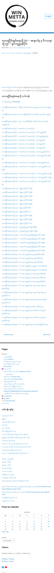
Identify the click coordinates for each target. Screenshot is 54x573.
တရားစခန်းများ (9, 355)
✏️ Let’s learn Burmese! (8, 382)
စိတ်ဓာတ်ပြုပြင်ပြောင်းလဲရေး (9, 412)
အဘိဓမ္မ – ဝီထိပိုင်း (6, 443)
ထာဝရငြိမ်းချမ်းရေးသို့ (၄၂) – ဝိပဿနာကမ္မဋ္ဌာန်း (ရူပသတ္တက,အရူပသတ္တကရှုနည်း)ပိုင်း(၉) (24, 267)
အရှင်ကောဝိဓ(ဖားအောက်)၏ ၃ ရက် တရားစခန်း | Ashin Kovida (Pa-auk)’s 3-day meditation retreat (26, 474)
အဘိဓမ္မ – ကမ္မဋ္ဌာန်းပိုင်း (8, 440)
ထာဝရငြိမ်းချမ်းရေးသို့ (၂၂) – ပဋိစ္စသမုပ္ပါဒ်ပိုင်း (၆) (16, 189)
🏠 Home (4, 335)
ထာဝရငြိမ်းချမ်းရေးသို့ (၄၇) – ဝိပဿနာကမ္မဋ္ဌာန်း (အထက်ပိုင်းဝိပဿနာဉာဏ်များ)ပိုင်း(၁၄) (24, 300)
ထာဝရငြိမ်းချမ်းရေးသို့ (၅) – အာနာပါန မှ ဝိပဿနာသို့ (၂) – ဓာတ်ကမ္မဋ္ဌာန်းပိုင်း (24, 113)
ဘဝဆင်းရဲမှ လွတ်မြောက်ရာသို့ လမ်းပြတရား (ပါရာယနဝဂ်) (16, 428)
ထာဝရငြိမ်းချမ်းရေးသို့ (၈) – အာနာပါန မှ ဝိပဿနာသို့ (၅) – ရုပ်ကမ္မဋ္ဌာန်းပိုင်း (24, 125)
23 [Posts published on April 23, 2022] (41, 507)
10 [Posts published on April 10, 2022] (48, 502)
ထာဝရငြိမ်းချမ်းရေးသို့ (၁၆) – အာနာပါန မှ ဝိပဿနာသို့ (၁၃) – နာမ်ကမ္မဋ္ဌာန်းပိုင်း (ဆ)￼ (26, 163)
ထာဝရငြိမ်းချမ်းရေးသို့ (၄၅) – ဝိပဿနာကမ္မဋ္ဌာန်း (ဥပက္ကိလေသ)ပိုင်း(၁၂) (22, 287)
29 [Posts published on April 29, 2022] (34, 510)
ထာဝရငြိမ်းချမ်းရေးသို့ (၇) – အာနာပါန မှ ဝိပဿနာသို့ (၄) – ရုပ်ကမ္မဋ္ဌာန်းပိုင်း (24, 121)
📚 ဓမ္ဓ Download (6, 377)
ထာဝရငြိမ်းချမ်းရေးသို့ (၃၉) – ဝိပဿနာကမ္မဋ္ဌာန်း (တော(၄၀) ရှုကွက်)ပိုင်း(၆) (24, 255)
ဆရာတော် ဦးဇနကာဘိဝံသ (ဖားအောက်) (14, 370)
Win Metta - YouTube (8, 542)
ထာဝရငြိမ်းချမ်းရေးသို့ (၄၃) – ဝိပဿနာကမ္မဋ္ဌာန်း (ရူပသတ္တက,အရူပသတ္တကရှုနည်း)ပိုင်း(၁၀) (24, 275)
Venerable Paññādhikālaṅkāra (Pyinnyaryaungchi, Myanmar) (21, 372)
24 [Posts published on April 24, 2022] (48, 507)
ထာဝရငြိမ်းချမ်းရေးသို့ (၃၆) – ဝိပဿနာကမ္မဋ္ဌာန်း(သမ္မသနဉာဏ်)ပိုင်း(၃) (22, 243)
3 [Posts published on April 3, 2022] (48, 500)
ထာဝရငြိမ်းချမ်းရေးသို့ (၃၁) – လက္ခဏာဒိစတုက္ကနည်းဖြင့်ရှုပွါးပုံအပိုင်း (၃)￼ (23, 224)
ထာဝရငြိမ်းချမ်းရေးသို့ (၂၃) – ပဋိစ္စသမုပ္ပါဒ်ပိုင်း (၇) (16, 192)
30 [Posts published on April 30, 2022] (41, 510)
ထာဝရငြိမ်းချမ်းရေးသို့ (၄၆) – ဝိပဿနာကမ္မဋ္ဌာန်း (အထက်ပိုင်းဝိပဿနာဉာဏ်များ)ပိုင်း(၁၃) (24, 292)
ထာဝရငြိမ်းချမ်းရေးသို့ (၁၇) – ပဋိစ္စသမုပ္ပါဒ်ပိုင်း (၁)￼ (17, 169)
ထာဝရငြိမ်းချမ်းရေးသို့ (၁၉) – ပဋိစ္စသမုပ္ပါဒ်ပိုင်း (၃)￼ (17, 177)
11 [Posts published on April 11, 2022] (5, 505)
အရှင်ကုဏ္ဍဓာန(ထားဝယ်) (10, 362)
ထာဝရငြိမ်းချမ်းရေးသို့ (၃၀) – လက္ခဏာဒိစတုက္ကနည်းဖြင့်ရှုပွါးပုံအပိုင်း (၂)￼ (23, 220)
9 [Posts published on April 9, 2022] (41, 502)
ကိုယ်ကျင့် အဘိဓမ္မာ (7, 449)
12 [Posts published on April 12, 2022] (12, 505)
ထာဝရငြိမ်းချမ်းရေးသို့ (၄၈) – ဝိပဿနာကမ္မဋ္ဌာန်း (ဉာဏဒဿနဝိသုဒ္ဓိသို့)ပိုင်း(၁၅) (25, 305)
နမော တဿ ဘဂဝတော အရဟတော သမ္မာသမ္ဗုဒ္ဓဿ (17, 34)
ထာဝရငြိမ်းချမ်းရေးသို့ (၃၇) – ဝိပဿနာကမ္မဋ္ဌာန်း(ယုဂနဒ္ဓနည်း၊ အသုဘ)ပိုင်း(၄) (24, 247)
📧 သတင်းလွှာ (5, 384)
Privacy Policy (7, 347)
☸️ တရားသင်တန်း (6, 350)
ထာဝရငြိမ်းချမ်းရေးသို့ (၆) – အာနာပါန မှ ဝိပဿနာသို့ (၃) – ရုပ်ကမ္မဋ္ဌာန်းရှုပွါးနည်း (25, 117)
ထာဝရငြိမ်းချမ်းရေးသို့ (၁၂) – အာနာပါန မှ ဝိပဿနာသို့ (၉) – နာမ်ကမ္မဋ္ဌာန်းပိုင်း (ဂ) (25, 143)
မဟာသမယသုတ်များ (7, 452)
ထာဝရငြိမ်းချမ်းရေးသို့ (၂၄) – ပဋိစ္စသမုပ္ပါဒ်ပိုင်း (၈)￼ (17, 196)
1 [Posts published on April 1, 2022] (34, 500)
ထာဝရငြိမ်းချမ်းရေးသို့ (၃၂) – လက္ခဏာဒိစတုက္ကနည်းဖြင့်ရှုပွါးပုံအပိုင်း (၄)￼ (23, 227)
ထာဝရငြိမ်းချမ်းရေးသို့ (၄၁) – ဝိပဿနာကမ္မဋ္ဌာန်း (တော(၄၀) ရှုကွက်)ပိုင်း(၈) (24, 262)
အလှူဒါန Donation (8, 340)
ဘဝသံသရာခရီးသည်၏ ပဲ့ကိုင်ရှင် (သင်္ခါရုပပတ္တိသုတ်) (15, 415)
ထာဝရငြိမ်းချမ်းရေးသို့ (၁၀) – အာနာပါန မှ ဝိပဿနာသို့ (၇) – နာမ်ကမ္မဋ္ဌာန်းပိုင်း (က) (26, 133)
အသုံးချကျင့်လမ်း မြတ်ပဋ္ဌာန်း (9, 459)
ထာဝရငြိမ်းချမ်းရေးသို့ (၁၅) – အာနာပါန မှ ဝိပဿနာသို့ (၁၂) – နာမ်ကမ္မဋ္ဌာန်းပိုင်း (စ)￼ (27, 158)
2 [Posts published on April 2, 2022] (41, 500)
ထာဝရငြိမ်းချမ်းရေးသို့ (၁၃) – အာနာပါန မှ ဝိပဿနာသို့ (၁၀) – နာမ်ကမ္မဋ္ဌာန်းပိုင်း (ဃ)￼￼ (26, 149)
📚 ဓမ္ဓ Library (6, 379)
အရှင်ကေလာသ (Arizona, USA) (12, 358)
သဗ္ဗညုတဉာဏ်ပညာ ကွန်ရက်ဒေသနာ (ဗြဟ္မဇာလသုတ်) (15, 462)
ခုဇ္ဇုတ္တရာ (4, 400)
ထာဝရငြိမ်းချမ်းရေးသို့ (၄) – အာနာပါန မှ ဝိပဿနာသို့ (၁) (18, 109)
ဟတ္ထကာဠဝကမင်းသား (7, 396)
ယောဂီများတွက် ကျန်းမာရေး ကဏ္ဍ (12, 342)
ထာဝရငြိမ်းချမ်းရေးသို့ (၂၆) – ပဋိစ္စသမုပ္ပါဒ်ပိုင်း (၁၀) (17, 204)
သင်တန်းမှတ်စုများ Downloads (11, 83)
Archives (4, 518)
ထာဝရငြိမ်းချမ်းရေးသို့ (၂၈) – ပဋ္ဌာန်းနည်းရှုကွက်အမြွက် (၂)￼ (19, 212)
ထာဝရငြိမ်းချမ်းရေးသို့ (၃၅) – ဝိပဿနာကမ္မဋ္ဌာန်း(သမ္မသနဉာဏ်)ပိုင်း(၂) (22, 239)
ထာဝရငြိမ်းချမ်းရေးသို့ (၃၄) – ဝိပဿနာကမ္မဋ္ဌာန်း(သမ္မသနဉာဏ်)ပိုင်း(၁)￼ (23, 235)
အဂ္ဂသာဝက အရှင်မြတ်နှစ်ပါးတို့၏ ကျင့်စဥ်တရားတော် (15, 434)
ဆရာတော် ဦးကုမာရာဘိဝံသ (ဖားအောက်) (14, 365)
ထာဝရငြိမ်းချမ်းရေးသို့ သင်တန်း (24, 28)
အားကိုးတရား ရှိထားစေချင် (8, 421)
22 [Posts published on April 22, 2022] (34, 507)
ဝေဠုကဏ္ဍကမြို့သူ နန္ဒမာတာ (9, 403)
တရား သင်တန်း (12, 28)
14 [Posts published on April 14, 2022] (27, 505)
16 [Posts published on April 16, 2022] (41, 505)
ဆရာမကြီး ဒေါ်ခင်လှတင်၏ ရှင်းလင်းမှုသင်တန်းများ (16, 374)
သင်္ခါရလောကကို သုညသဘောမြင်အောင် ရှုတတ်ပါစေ (15, 425)
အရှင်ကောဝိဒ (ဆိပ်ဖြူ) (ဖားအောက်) (13, 367)
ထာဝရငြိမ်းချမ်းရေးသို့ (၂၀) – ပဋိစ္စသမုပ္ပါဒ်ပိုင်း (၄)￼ (17, 181)
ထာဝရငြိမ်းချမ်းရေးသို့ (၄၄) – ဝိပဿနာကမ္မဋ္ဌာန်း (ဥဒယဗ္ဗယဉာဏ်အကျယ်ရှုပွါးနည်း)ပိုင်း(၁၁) (24, 282)
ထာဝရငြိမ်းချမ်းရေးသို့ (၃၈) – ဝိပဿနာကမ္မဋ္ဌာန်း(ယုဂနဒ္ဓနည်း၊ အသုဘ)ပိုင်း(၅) (24, 251)
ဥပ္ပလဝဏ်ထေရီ (6, 409)
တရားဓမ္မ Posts (8, 338)
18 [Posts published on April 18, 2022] (5, 507)
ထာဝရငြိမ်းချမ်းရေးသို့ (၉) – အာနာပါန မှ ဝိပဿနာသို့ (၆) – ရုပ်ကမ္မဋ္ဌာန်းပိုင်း (24, 129)
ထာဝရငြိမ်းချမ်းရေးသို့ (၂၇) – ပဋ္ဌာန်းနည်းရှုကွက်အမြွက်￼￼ (19, 208)
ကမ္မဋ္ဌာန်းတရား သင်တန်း (8, 482)
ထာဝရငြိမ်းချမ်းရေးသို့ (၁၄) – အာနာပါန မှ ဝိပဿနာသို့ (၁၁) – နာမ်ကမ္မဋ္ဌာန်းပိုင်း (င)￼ (27, 154)
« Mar (3, 513)
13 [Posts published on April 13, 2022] (19, 505)
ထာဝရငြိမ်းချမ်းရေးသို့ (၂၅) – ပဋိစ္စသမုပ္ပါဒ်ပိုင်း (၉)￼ (17, 200)
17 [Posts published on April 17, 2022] (48, 505)
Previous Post (7, 316)
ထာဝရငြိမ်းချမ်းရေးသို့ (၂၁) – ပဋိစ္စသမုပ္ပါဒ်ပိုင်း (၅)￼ (17, 185)
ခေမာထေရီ (4, 406)
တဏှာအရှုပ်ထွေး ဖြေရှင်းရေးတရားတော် (12, 431)
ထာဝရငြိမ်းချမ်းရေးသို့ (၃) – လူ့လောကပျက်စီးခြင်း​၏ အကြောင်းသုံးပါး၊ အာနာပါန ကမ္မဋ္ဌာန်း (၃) (25, 103)
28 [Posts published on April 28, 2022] (27, 510)
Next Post (47, 316)
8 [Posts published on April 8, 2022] (34, 502)
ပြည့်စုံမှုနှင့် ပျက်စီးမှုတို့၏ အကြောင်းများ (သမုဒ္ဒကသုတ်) (16, 418)
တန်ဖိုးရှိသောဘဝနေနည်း (8, 455)
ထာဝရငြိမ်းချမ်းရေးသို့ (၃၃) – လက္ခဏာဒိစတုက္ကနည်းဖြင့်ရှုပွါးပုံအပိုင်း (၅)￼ (23, 231)
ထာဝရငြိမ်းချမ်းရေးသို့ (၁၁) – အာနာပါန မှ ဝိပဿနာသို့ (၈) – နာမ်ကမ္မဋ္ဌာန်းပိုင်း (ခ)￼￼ (26, 138)
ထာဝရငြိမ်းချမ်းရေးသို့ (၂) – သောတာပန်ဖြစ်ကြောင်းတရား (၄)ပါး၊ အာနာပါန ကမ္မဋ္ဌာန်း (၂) (26, 96)
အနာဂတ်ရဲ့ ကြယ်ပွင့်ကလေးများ (11, 345)
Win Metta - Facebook (8, 540)
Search (4, 554)
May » (7, 513)
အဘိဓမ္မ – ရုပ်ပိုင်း (6, 446)
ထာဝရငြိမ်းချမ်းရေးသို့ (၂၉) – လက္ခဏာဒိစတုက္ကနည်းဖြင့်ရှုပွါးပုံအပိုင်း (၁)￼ (23, 216)
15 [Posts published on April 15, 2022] (34, 505)
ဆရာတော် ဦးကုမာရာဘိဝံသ (10, 68)
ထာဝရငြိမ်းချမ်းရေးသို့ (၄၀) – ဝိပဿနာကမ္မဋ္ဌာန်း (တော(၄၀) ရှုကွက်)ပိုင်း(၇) (24, 258)
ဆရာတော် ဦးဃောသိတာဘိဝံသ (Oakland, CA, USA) (17, 352)
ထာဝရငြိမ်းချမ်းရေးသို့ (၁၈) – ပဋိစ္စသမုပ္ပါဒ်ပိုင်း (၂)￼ (17, 173)
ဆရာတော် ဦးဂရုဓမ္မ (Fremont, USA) (13, 360)
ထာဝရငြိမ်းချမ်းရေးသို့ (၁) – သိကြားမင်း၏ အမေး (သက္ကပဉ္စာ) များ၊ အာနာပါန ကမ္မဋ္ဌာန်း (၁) (26, 89)
